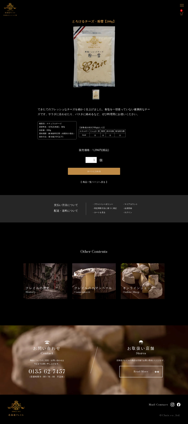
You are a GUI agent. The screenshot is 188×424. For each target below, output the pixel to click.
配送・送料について (66, 210)
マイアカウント (131, 204)
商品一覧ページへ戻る (94, 182)
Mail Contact (158, 404)
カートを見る (99, 212)
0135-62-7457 (47, 372)
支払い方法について (66, 205)
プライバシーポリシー (103, 204)
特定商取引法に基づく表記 (105, 208)
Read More (141, 371)
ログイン (128, 212)
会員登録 (128, 208)
